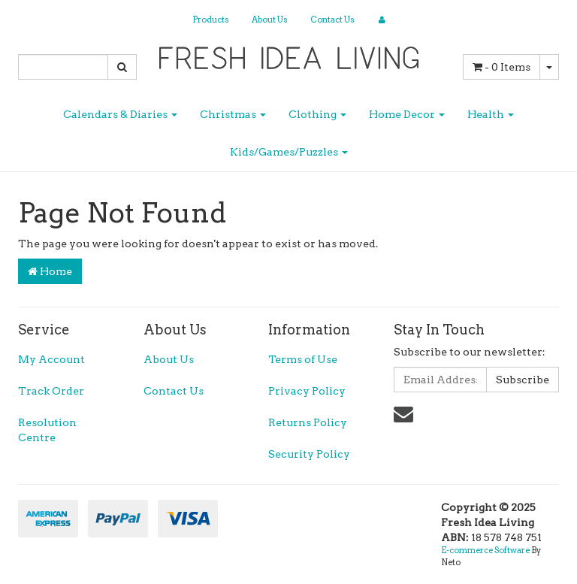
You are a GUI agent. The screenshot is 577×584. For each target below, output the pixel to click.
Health (490, 114)
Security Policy (309, 454)
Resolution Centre (47, 429)
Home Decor (407, 114)
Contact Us (332, 19)
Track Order (51, 391)
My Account (51, 359)
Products (210, 19)
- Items (501, 67)
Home (50, 271)
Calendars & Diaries (120, 114)
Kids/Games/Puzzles (289, 152)
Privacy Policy (307, 391)
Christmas (233, 114)
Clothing (317, 114)
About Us (270, 19)
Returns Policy (307, 422)
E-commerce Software (485, 550)
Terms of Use (302, 359)
